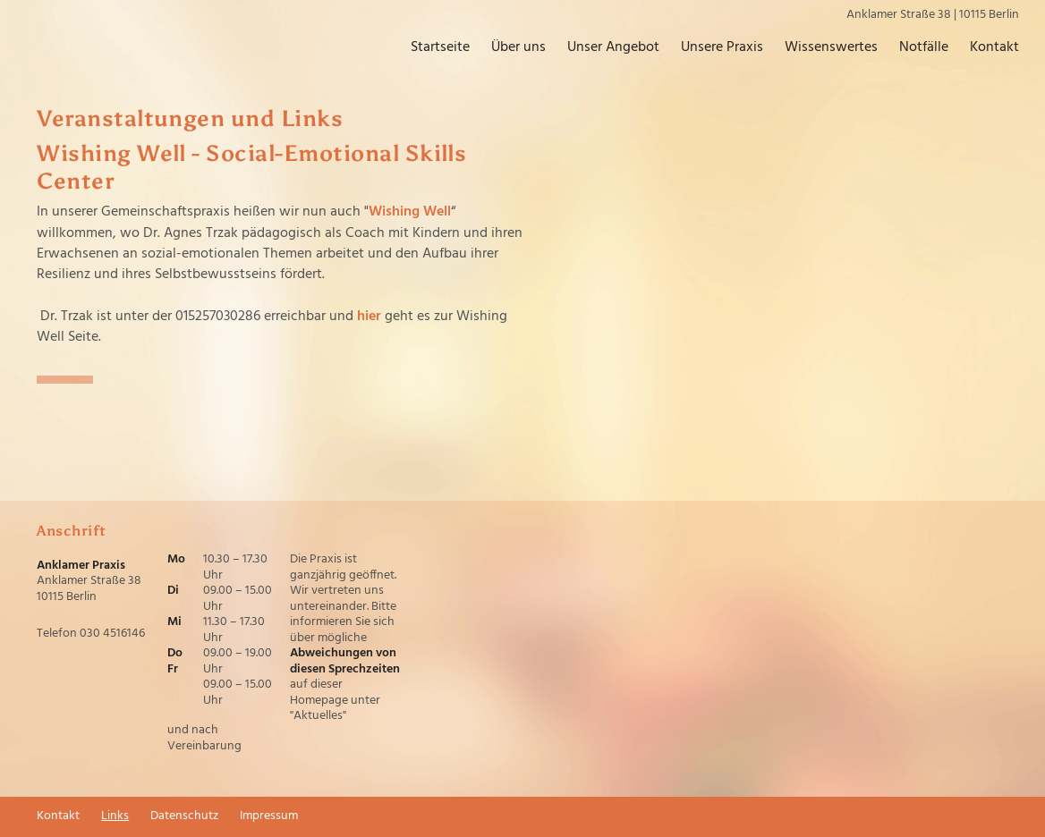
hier (369, 316)
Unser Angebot (613, 48)
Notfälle (923, 48)
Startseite (440, 48)
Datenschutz (184, 816)
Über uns (518, 48)
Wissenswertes (831, 48)
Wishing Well (410, 212)
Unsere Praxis (722, 48)
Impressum (269, 816)
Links (115, 816)
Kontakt (994, 48)
